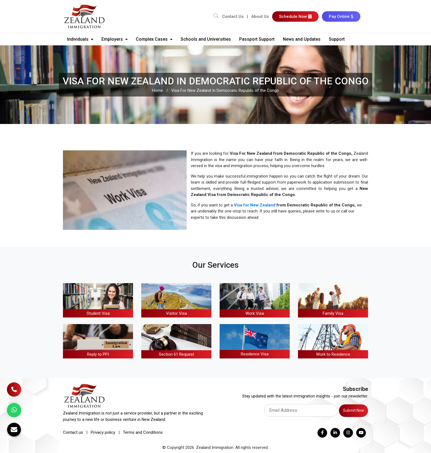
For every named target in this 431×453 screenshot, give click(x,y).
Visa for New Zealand (254, 205)
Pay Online (341, 16)
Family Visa (333, 313)
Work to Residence (333, 354)
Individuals (80, 39)
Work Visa (254, 313)
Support (337, 39)
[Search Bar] (216, 16)
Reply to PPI (98, 354)
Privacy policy (103, 432)
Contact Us (233, 16)
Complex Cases (154, 39)
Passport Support (257, 39)
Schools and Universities (206, 39)
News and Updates (302, 39)
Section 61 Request (176, 354)
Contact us (73, 432)
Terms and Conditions (143, 432)
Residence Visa (255, 354)
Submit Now (353, 410)
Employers (114, 39)
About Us (260, 16)
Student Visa (98, 313)
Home (157, 90)
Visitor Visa (176, 313)
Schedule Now (295, 16)
